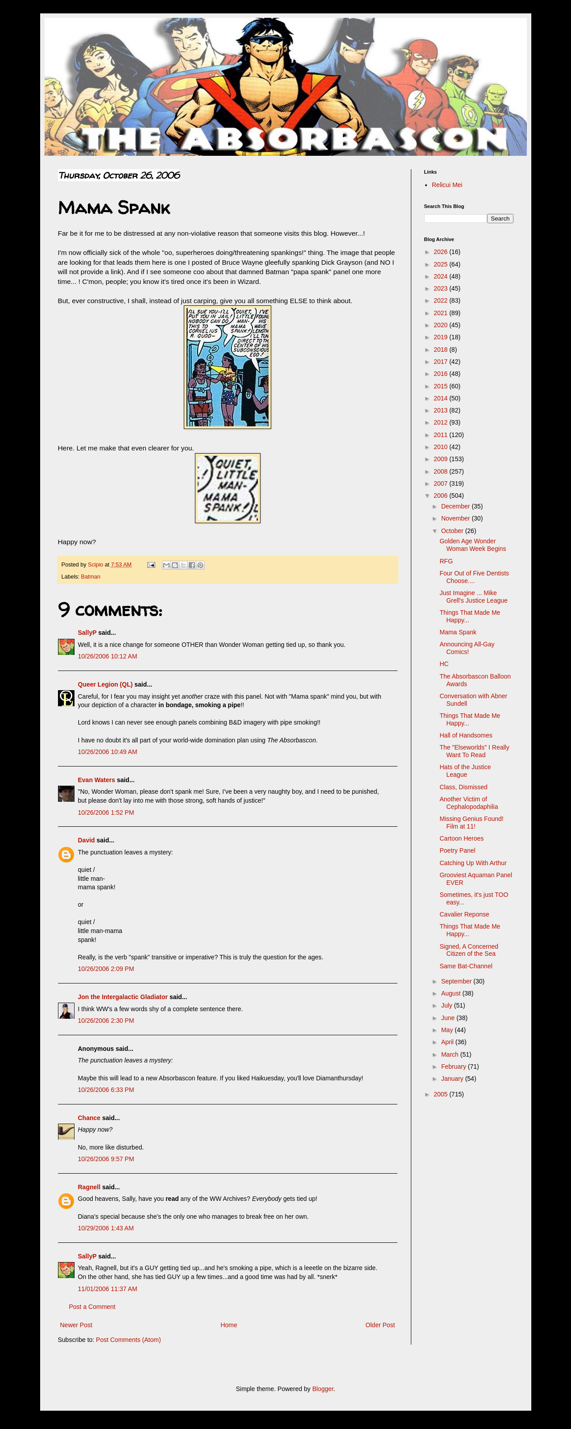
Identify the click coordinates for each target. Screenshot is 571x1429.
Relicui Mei (447, 184)
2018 (441, 349)
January (453, 1078)
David (86, 840)
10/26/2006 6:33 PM (106, 1089)
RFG (446, 561)
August (451, 993)
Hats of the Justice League (465, 770)
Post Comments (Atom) (128, 1339)
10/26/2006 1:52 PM (106, 812)
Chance (89, 1117)
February (454, 1066)
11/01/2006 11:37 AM (107, 1288)
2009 (441, 458)
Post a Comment (92, 1306)
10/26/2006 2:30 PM (106, 1020)
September (457, 981)
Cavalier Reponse (464, 914)
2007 (441, 483)
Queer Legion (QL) (105, 684)
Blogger (322, 1388)
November (456, 518)
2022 (441, 300)
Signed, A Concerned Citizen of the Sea (468, 950)
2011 (441, 434)
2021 (441, 313)
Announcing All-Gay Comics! (466, 648)
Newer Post (76, 1325)
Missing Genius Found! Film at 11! (471, 822)
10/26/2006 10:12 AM (107, 656)
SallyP (87, 632)
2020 (441, 325)
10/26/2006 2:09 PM (106, 968)
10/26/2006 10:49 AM (107, 751)
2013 (441, 410)
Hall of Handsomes (465, 735)
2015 (441, 386)
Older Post (380, 1325)
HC (443, 663)
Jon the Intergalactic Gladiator (123, 996)
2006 (441, 495)
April (448, 1042)
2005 (441, 1094)
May (448, 1029)
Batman (90, 577)
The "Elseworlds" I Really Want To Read (474, 751)
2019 (441, 337)
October (453, 530)
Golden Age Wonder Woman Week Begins (472, 544)
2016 (441, 373)
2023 (441, 288)
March (450, 1054)
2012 (441, 422)
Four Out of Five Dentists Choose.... (474, 577)
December (456, 506)
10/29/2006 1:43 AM (106, 1228)
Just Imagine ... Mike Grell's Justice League (473, 596)
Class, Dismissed (463, 787)
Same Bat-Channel (465, 966)
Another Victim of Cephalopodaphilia (468, 803)
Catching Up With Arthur (472, 863)
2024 (441, 276)
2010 (441, 446)
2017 (441, 361)
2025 (441, 264)
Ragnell (89, 1187)
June (448, 1017)
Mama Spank (457, 632)
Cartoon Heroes (461, 838)
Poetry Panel (457, 850)
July (447, 1005)
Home (228, 1325)
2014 (441, 398)
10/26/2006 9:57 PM (106, 1158)
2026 (441, 251)
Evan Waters (97, 779)
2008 (441, 471)
